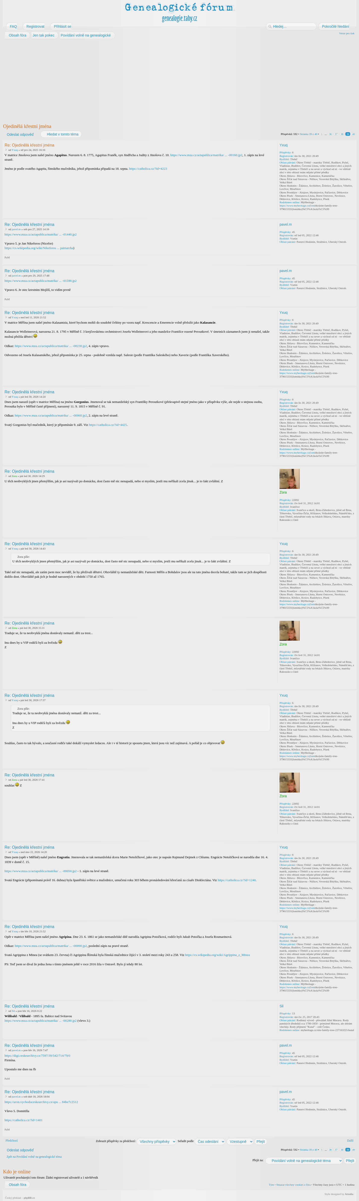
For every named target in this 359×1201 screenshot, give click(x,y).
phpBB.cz (29, 1197)
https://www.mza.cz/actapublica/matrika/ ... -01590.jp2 (41, 281)
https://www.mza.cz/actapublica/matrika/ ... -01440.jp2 (41, 234)
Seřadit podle (201, 1141)
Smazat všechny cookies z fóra (293, 1184)
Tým (271, 1184)
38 (342, 133)
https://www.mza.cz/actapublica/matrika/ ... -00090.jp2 (51, 946)
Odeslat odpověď (20, 134)
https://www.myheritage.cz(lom (297, 205)
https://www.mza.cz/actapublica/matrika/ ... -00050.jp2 (41, 871)
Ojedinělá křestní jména (27, 126)
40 (353, 133)
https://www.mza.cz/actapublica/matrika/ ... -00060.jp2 (51, 415)
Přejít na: (258, 1160)
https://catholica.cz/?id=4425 (108, 425)
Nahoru (353, 214)
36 (330, 133)
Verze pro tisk (346, 33)
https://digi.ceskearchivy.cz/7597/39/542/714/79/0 (37, 1055)
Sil (13, 1010)
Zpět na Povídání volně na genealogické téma (34, 1156)
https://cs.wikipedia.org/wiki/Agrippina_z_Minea (217, 955)
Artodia (349, 1193)
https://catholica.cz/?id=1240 (237, 880)
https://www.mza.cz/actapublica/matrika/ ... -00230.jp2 (51, 346)
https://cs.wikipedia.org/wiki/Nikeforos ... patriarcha (39, 248)
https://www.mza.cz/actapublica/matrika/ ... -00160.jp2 (206, 155)
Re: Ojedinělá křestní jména (29, 145)
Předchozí (12, 1140)
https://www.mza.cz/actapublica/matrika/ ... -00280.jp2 (41, 1020)
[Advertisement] (154, 80)
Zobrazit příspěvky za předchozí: (136, 1141)
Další (350, 1140)
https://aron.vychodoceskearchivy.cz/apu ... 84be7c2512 (41, 1102)
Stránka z (308, 133)
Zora (14, 475)
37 (336, 133)
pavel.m (16, 229)
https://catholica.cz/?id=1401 (24, 1120)
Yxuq (15, 149)
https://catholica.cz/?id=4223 (148, 168)
